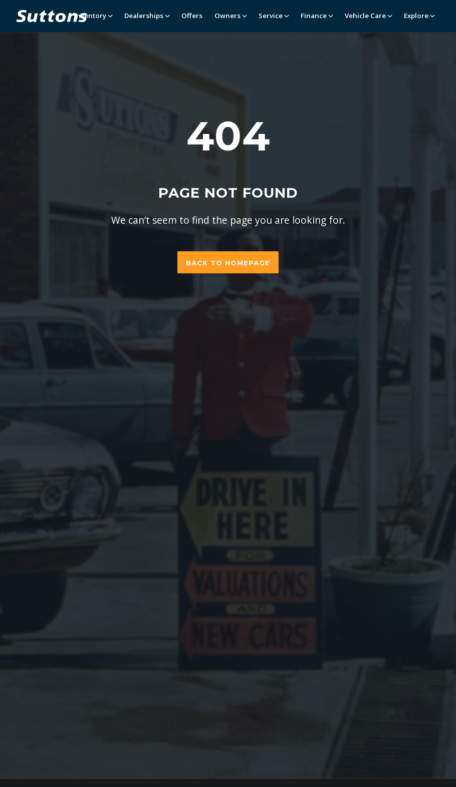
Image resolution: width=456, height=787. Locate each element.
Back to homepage (228, 263)
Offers (191, 15)
